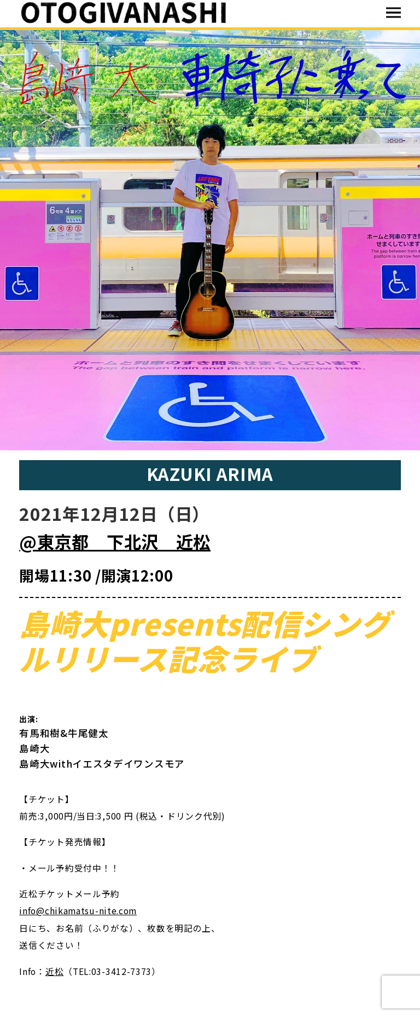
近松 (54, 971)
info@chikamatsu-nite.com (78, 910)
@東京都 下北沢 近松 (115, 541)
